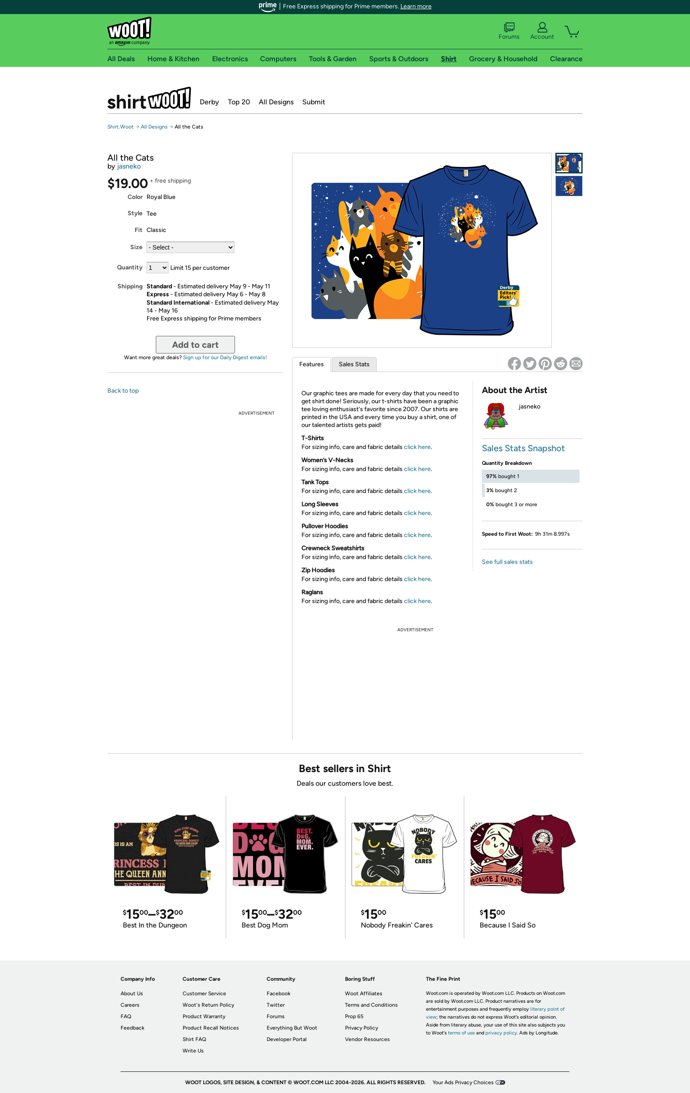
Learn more (416, 6)
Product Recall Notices (211, 1028)
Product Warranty (204, 1016)
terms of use (461, 1033)
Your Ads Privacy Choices (463, 1082)
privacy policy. (501, 1033)
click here (417, 447)
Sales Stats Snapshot (523, 448)
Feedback (132, 1028)
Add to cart (195, 344)
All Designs (276, 102)
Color (135, 197)
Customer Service (204, 993)
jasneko (129, 166)
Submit (313, 102)
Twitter (276, 1005)
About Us (132, 993)
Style (135, 213)
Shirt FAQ (194, 1039)
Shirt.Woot (149, 98)
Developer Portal (287, 1039)
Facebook (278, 993)
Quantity (130, 267)
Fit (139, 230)
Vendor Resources (367, 1039)
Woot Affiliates (363, 993)
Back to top (123, 390)
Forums (509, 31)
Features (311, 364)
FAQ (126, 1016)
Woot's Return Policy (208, 1005)
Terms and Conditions (371, 1005)
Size (136, 247)
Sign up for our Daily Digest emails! (225, 357)
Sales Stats (354, 364)
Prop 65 (354, 1016)
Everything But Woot (292, 1028)
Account (542, 31)
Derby (209, 102)
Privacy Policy (361, 1028)
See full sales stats (507, 562)
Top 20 (239, 102)
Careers (130, 1005)
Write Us (193, 1051)
